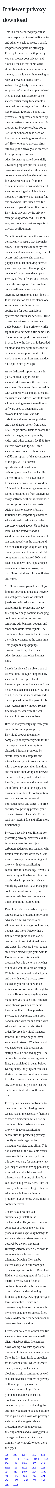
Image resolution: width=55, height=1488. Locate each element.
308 (7, 1476)
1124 (34, 1472)
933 (43, 1480)
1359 (15, 1480)
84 (16, 1463)
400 (7, 1480)
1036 (17, 1459)
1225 (46, 1459)
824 (43, 1455)
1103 (15, 1484)
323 (15, 1455)
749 (7, 1484)
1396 (43, 1472)
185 (43, 1467)
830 (15, 1472)
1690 (36, 1459)
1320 (34, 1467)
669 (25, 1476)
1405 (34, 1463)
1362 (7, 1463)
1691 (7, 1459)
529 (7, 1455)
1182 (34, 1455)
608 (34, 1480)
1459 (26, 1459)
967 (7, 1472)
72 (16, 1467)
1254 (24, 1455)
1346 (7, 1467)
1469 (24, 1472)
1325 (24, 1467)
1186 (24, 1463)
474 (43, 1476)
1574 (34, 1476)
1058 (25, 1480)
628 (43, 1463)
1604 (15, 1476)
